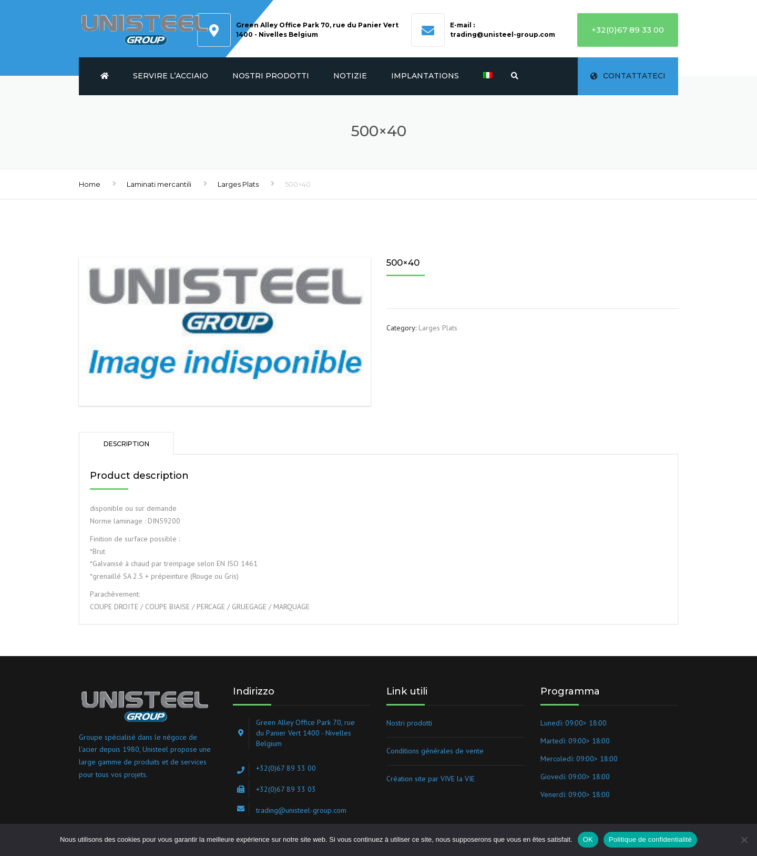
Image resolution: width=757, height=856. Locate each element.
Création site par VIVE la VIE (430, 778)
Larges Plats (238, 184)
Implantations (425, 75)
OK (588, 839)
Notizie (350, 75)
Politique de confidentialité (650, 839)
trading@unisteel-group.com (502, 34)
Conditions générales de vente (435, 751)
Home (89, 184)
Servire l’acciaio (170, 75)
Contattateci (628, 75)
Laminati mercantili (159, 184)
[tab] (126, 443)
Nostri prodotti (270, 75)
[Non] (744, 839)
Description (126, 444)
